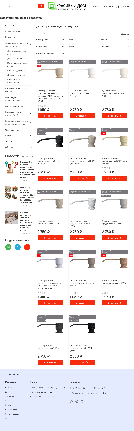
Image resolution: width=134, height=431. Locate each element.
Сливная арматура (16, 75)
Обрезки (9, 147)
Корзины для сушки (16, 70)
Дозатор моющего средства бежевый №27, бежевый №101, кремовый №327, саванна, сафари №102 (50, 95)
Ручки (8, 135)
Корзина (122, 6)
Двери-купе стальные (15, 106)
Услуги (8, 141)
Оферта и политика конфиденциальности (47, 387)
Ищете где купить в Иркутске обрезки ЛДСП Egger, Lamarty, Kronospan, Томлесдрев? (27, 195)
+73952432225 (98, 388)
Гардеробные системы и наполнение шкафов (16, 122)
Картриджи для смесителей (14, 81)
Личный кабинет (12, 409)
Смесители (10, 37)
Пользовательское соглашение (43, 392)
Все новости (27, 156)
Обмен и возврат (12, 414)
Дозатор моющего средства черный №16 (48, 346)
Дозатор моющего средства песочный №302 (50, 222)
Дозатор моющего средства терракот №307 (114, 281)
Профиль (96, 6)
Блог (7, 392)
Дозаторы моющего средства (16, 52)
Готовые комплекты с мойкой (15, 90)
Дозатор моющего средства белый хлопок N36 (113, 93)
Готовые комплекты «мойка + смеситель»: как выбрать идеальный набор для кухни (26, 221)
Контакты (9, 401)
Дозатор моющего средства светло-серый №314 (81, 223)
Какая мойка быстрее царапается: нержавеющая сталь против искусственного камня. (27, 169)
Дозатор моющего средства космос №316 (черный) (49, 161)
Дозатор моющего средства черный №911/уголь (81, 348)
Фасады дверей (12, 130)
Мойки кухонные (13, 31)
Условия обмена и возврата (42, 396)
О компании (10, 396)
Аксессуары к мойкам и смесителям (16, 44)
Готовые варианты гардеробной (13, 113)
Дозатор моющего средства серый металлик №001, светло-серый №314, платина (50, 284)
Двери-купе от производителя (12, 99)
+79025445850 (78, 388)
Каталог (8, 387)
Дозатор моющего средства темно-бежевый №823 (82, 283)
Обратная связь (36, 401)
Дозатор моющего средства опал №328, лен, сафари (114, 161)
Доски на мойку (14, 58)
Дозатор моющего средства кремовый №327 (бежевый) (82, 161)
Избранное (108, 6)
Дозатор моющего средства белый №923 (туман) (81, 93)
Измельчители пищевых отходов (18, 64)
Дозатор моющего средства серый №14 (112, 222)
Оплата (8, 405)
